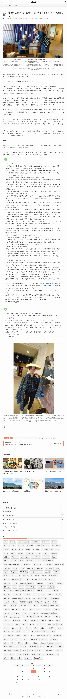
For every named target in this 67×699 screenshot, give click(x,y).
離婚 (13, 658)
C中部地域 (34, 515)
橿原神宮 (36, 598)
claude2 (56, 598)
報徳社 (50, 594)
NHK (6, 553)
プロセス (29, 561)
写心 (21, 587)
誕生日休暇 (59, 564)
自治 (6, 572)
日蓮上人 (14, 639)
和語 (39, 609)
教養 (21, 549)
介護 (36, 628)
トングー (26, 598)
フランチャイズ (23, 542)
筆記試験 (7, 594)
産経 (27, 654)
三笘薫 (41, 647)
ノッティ (41, 587)
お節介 (14, 602)
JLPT (32, 624)
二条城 (18, 636)
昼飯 (58, 621)
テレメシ (21, 546)
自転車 (11, 438)
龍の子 (30, 568)
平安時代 (53, 639)
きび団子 (38, 617)
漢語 (32, 609)
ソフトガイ (46, 598)
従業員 (48, 572)
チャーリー (16, 576)
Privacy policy (58, 694)
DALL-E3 (45, 542)
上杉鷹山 (15, 579)
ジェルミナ (48, 564)
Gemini (54, 553)
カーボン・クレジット (44, 636)
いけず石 (26, 632)
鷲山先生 (7, 621)
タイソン (49, 583)
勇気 (44, 576)
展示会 (6, 579)
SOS (21, 561)
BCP (24, 613)
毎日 (6, 643)
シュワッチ (39, 561)
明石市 (44, 606)
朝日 (13, 643)
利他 (6, 561)
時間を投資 (49, 283)
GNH (55, 591)
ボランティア (28, 617)
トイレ (45, 553)
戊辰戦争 (51, 587)
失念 (25, 609)
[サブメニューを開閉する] (62, 508)
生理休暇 (59, 583)
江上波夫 (59, 647)
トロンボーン (8, 636)
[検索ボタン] (65, 2)
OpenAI (56, 609)
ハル (14, 549)
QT (5, 617)
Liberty (6, 598)
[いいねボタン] (4, 427)
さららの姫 (53, 576)
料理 (51, 621)
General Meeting (47, 549)
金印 (16, 650)
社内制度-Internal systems (16, 694)
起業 (23, 591)
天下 (6, 606)
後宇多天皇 (8, 647)
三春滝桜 (7, 568)
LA (14, 587)
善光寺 (44, 643)
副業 (15, 568)
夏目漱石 (49, 650)
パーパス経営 (30, 587)
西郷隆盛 (59, 650)
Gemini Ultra (16, 598)
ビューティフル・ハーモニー (48, 654)
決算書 (36, 18)
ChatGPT (35, 542)
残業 (54, 557)
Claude (6, 549)
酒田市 (23, 602)
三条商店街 (39, 568)
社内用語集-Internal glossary (30, 694)
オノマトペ (8, 591)
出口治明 (57, 636)
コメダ (56, 572)
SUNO (31, 650)
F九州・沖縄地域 (34, 527)
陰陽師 (31, 583)
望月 (20, 643)
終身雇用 (49, 561)
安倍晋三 (43, 639)
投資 (56, 568)
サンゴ (6, 632)
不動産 (14, 628)
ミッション (25, 579)
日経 (34, 654)
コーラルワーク (34, 531)
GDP (13, 553)
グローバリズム (9, 654)
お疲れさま (56, 546)
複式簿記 (44, 613)
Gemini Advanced (20, 647)
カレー (25, 621)
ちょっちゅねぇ (15, 617)
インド (47, 602)
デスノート (17, 594)
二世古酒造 (34, 639)
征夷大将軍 (8, 650)
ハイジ (6, 602)
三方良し (27, 18)
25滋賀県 (7, 438)
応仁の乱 (51, 624)
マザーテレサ (54, 606)
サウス (51, 579)
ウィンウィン (15, 18)
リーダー (14, 572)
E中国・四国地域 (34, 523)
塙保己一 (7, 583)
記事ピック (37, 564)
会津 (6, 658)
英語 (23, 650)
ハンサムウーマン (36, 572)
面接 (25, 624)
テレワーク (25, 557)
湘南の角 (7, 587)
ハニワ (56, 617)
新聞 (28, 549)
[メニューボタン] (2, 2)
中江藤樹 (42, 621)
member (36, 549)
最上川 (58, 594)
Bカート (15, 557)
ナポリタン (16, 609)
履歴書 (6, 557)
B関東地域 (34, 512)
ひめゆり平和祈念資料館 (11, 564)
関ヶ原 (49, 568)
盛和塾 (23, 583)
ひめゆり (46, 557)
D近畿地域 (34, 519)
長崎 (6, 639)
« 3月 (15, 682)
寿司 (55, 602)
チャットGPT (33, 613)
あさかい (29, 553)
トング (6, 613)
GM (54, 542)
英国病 (35, 643)
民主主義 (23, 639)
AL (57, 549)
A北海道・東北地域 (34, 508)
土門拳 (60, 628)
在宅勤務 (40, 583)
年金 (20, 658)
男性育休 (53, 613)
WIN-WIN (9, 18)
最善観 (35, 579)
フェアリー (36, 557)
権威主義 (16, 621)
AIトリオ (45, 546)
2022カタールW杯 (55, 643)
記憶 (43, 628)
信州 (36, 606)
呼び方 (28, 628)
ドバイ (13, 561)
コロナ (6, 576)
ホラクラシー (8, 624)
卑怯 (59, 624)
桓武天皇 (40, 650)
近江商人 (40, 18)
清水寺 (27, 643)
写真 (37, 576)
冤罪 (16, 591)
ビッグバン (41, 624)
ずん (18, 624)
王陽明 (6, 609)
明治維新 (40, 591)
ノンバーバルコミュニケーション (21, 606)
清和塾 (33, 621)
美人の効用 (38, 658)
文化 (15, 583)
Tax (26, 594)
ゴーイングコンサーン (37, 594)
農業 (30, 602)
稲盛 (22, 568)
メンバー (32, 647)
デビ (38, 553)
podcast (30, 546)
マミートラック (49, 632)
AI (5, 542)
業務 (26, 636)
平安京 (20, 654)
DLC (5, 18)
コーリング (16, 632)
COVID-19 (24, 572)
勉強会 (6, 628)
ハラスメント (21, 18)
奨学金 (32, 18)
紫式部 (31, 591)
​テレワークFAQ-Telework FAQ (46, 694)
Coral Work (26, 564)
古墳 (48, 591)
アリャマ (38, 602)
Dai (38, 546)
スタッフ (50, 647)
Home (7, 694)
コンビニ (28, 658)
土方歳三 (47, 609)
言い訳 (43, 579)
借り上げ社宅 (37, 632)
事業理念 (51, 628)
